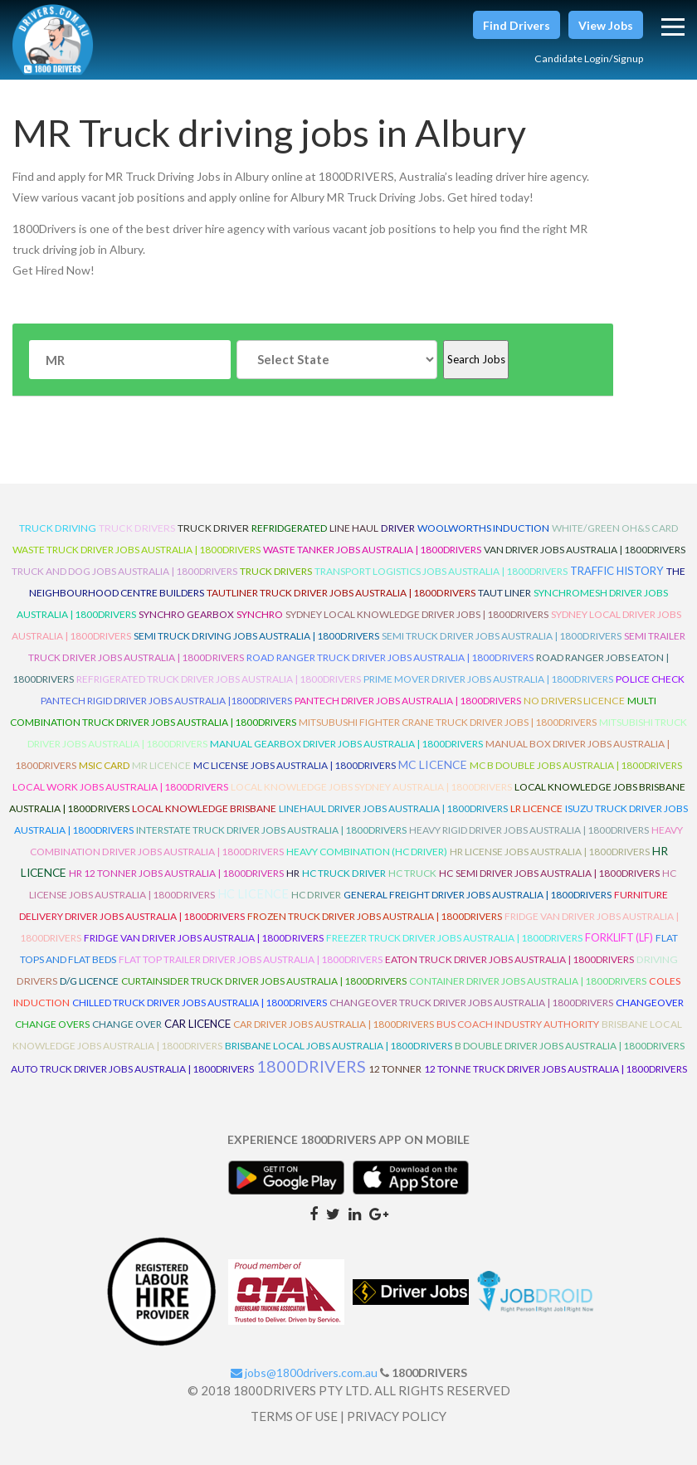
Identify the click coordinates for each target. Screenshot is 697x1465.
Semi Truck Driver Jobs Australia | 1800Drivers (501, 636)
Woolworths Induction (483, 528)
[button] (516, 25)
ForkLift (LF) (619, 937)
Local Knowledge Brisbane (204, 808)
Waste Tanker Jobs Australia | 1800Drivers (372, 549)
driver (398, 528)
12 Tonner (395, 1069)
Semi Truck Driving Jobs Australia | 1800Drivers (256, 636)
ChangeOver (650, 1002)
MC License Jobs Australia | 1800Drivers (294, 765)
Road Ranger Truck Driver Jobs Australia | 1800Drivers (390, 657)
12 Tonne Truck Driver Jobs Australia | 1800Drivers (555, 1069)
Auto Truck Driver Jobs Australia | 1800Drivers (132, 1069)
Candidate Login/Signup (581, 58)
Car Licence (197, 1023)
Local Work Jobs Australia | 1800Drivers (120, 787)
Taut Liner (504, 592)
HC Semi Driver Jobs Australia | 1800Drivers (549, 873)
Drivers (37, 981)
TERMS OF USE (294, 1416)
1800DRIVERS (311, 1066)
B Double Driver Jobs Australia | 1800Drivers (570, 1045)
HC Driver (316, 894)
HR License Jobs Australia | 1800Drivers (550, 851)
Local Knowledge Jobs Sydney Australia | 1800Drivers (371, 787)
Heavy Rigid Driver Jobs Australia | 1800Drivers (529, 830)
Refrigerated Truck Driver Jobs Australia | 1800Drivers (218, 679)
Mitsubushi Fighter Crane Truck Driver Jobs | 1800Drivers (448, 722)
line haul (353, 528)
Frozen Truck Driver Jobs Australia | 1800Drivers (374, 916)
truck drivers (137, 528)
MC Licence (432, 764)
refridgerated (289, 528)
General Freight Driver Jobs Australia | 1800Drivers (478, 894)
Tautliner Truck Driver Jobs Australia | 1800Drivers (341, 592)
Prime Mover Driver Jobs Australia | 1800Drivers (488, 679)
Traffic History (617, 570)
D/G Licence (89, 981)
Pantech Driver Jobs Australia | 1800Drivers (408, 700)
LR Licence (536, 808)
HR (293, 873)
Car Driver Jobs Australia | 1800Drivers (333, 1024)
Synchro (259, 614)
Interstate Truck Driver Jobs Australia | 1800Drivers (271, 830)
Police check (650, 679)
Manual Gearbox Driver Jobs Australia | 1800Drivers (346, 743)
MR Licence (161, 765)
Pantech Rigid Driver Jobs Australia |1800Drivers (166, 700)
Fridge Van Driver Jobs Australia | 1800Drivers (204, 938)
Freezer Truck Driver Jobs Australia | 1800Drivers (454, 938)
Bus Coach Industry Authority (517, 1024)
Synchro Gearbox (186, 614)
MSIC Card (104, 765)
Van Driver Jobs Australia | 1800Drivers (584, 549)
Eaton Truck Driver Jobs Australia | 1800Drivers (509, 959)
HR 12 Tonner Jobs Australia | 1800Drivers (176, 873)
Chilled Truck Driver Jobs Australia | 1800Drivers (199, 1002)
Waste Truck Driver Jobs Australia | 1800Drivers (136, 549)
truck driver (213, 528)
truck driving (57, 528)
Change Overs (52, 1024)
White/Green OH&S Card (615, 528)
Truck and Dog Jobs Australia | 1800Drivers (124, 571)
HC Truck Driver (344, 873)
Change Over (127, 1024)
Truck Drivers (276, 571)
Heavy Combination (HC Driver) (366, 851)
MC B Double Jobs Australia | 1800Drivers (576, 765)
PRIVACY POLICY (396, 1416)
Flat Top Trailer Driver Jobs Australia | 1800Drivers (251, 959)
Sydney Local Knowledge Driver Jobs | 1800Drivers (416, 614)
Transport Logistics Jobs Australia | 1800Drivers (441, 571)
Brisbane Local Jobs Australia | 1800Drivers (338, 1045)
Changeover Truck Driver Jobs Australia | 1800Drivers (471, 1002)
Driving (657, 959)
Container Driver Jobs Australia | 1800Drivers (527, 981)
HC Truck (412, 873)
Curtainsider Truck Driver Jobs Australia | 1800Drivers (264, 981)
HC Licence (253, 894)
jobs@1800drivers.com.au (304, 1372)
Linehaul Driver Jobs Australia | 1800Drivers (393, 808)
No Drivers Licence (574, 700)
